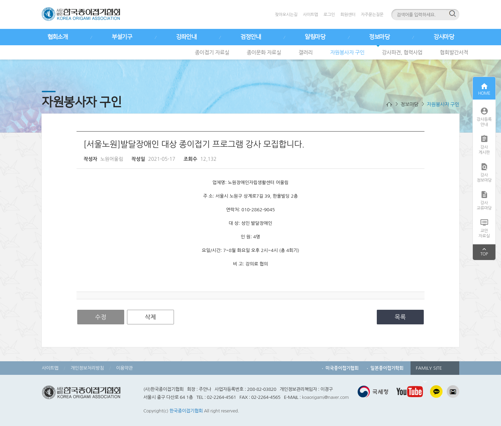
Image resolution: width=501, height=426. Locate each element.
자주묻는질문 (372, 15)
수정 (100, 317)
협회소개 (57, 37)
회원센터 (347, 15)
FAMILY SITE (429, 370)
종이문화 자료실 (264, 52)
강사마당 (444, 37)
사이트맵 (310, 15)
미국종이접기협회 (342, 368)
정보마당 (379, 37)
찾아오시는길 (286, 15)
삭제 (150, 317)
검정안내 (250, 37)
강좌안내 (186, 37)
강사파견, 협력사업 (402, 52)
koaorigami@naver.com (325, 397)
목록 (400, 317)
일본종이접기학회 (387, 368)
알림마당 (315, 37)
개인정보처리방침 (87, 368)
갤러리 (306, 52)
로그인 (329, 15)
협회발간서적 (454, 52)
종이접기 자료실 (212, 52)
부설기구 (122, 37)
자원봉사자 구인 (347, 52)
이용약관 (124, 368)
